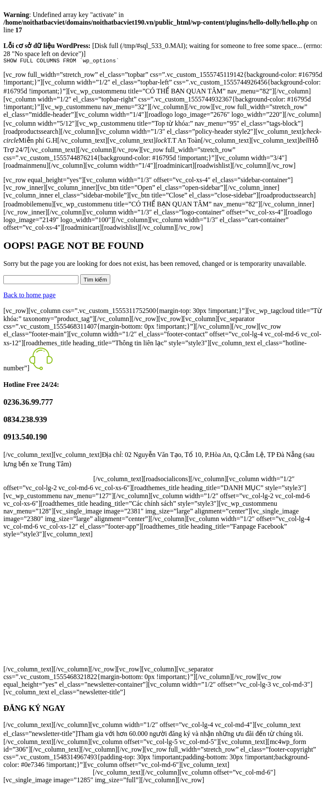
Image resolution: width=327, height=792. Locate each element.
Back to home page (29, 296)
